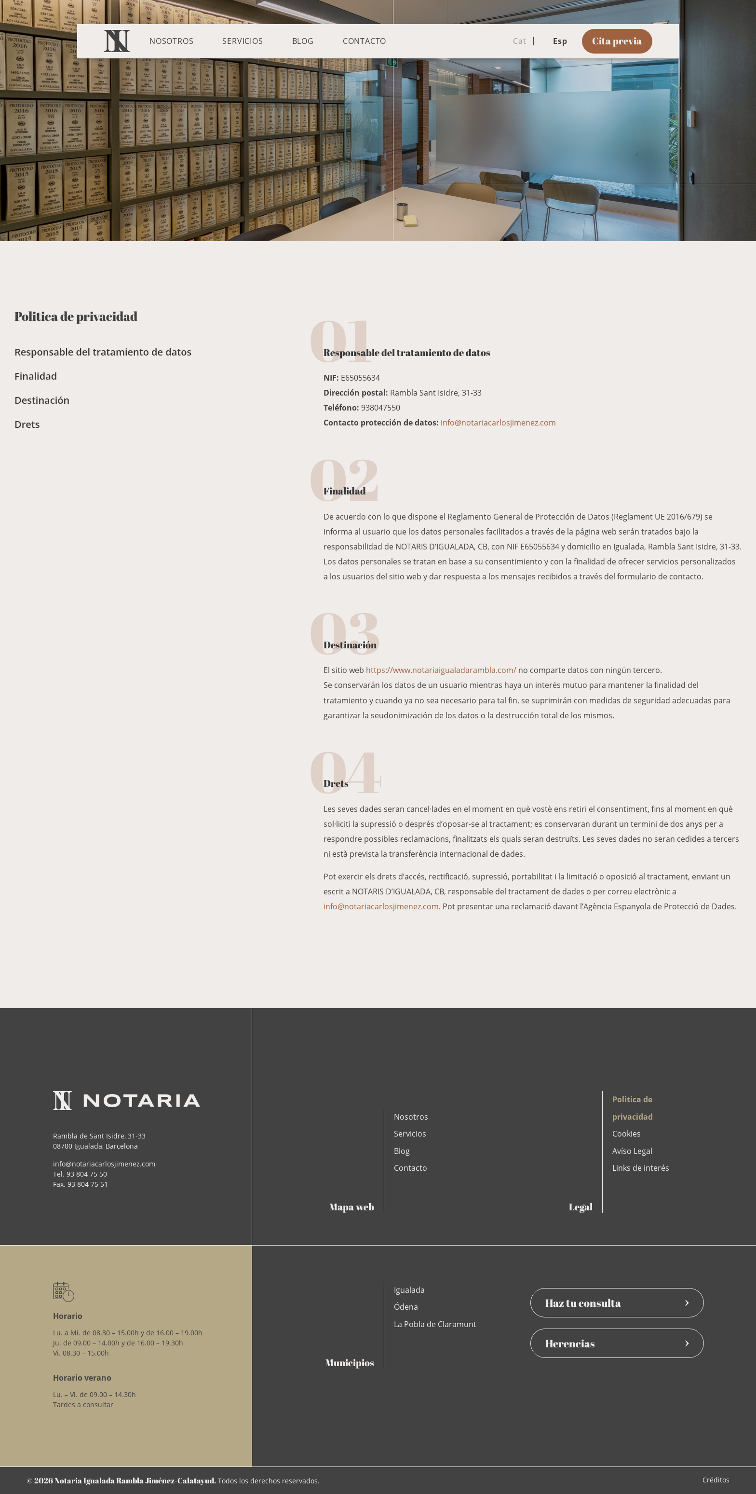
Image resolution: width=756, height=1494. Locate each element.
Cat (513, 41)
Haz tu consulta (617, 1303)
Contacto (364, 41)
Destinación (41, 400)
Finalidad (35, 376)
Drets (27, 424)
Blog (303, 41)
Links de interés (640, 1168)
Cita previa (617, 40)
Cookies (626, 1133)
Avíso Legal (632, 1151)
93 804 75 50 (87, 1174)
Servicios (242, 41)
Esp (554, 41)
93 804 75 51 (88, 1184)
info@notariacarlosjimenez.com (498, 422)
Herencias (617, 1343)
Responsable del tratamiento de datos (102, 351)
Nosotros (171, 41)
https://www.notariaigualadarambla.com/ (441, 670)
